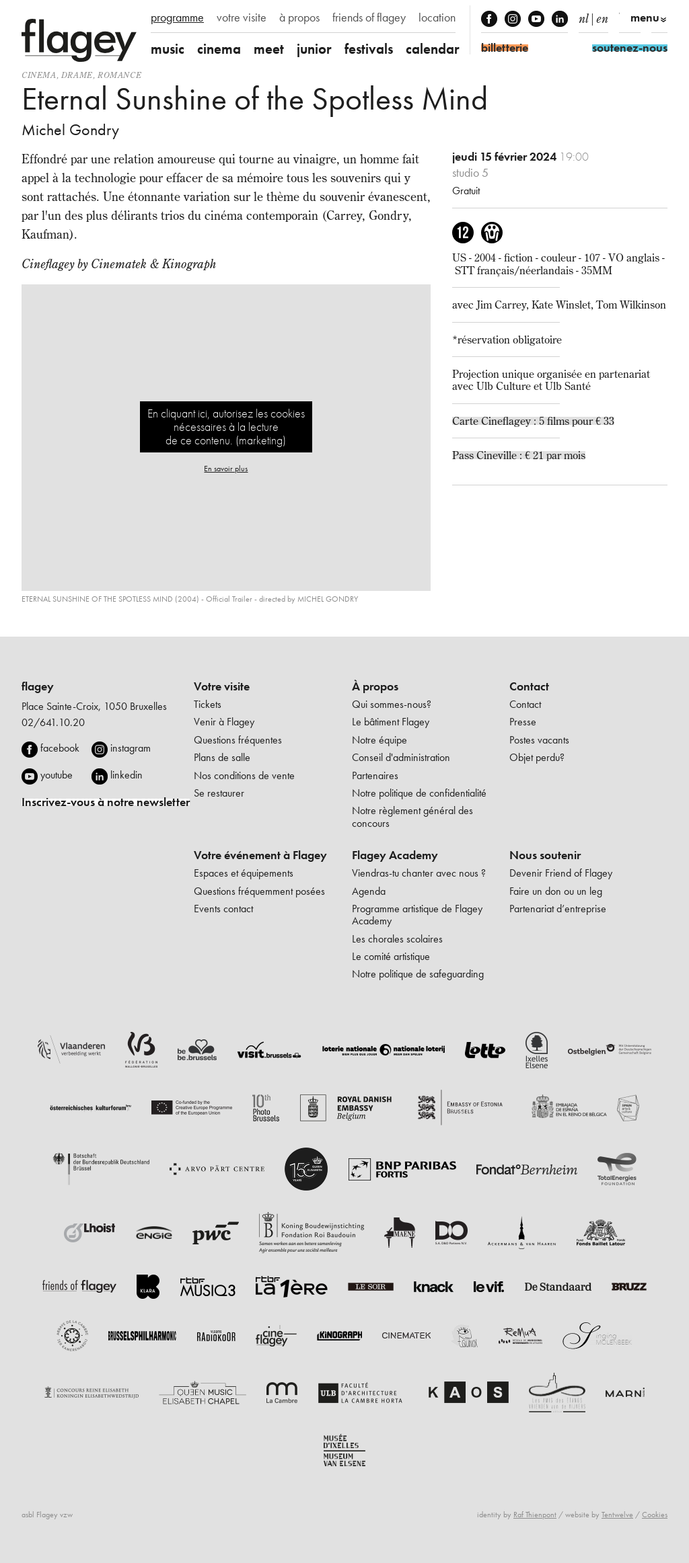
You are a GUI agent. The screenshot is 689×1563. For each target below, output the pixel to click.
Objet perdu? (537, 757)
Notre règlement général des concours (412, 816)
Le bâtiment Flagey (390, 722)
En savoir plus (226, 468)
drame (77, 75)
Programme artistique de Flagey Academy (417, 914)
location (437, 17)
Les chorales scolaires (397, 939)
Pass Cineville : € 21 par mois (518, 455)
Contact (529, 686)
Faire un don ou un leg (555, 891)
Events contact (223, 908)
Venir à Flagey (224, 722)
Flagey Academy (395, 855)
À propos (375, 686)
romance (119, 75)
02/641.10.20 (53, 722)
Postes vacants (539, 740)
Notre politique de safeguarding (418, 974)
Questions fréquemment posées (259, 891)
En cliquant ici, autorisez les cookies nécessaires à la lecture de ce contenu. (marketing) (226, 426)
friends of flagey (369, 17)
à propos (299, 17)
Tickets (207, 704)
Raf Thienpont (534, 1514)
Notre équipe (379, 740)
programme (177, 17)
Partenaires (375, 775)
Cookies (654, 1514)
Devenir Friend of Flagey (560, 873)
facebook (59, 748)
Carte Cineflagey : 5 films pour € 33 (533, 421)
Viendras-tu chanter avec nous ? (419, 873)
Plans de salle (222, 757)
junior (314, 49)
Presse (522, 722)
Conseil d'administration (401, 757)
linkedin (126, 775)
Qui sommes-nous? (391, 704)
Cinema (39, 75)
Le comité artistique (391, 956)
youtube (56, 775)
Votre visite (222, 686)
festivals (368, 49)
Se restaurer (219, 793)
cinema (219, 49)
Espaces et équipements (243, 873)
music (167, 49)
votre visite (241, 17)
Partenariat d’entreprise (557, 908)
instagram (130, 748)
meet (269, 49)
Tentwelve (617, 1514)
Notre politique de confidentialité (419, 793)
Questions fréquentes (238, 740)
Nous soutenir (545, 855)
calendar (433, 49)
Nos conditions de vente (244, 775)
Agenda (369, 891)
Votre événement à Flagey (260, 855)
